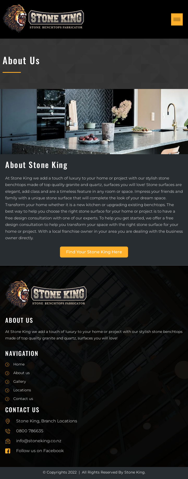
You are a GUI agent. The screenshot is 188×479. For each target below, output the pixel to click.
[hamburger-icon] (177, 19)
